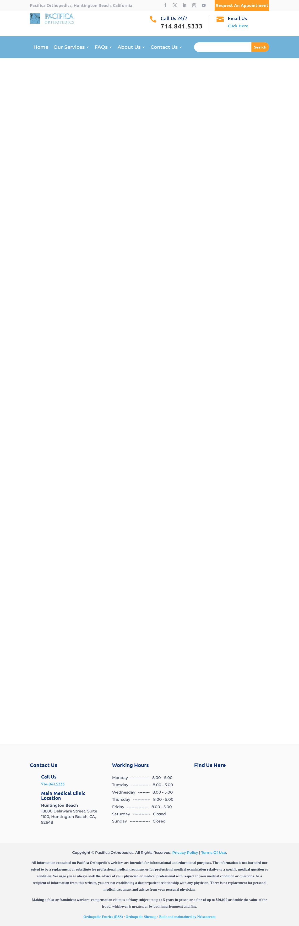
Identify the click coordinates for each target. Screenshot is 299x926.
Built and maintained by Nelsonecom (187, 917)
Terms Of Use (213, 852)
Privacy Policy (185, 852)
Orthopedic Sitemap (141, 917)
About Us (129, 47)
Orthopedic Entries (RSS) (103, 917)
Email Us (237, 18)
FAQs (101, 47)
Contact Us (164, 47)
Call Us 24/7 (174, 18)
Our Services (69, 47)
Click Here (238, 25)
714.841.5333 (53, 784)
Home (40, 47)
